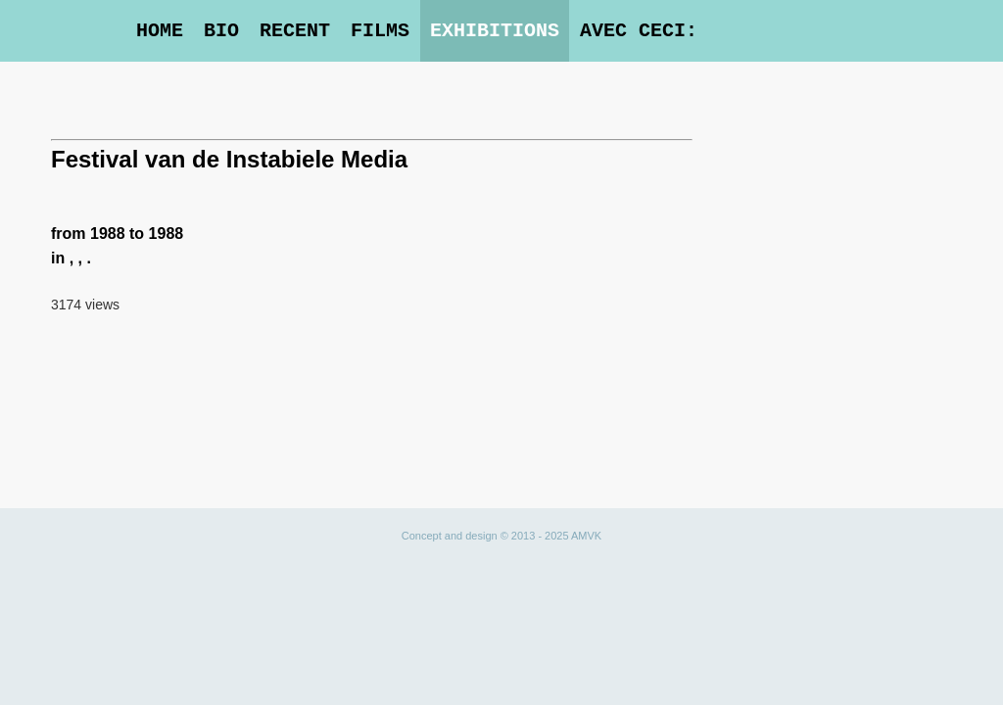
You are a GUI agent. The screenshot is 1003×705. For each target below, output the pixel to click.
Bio (221, 31)
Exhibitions (494, 31)
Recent (295, 31)
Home (159, 31)
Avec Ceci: (638, 31)
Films (380, 31)
